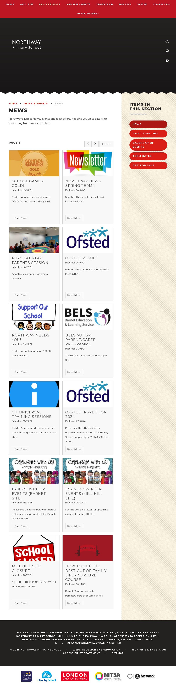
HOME (13, 103)
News (58, 103)
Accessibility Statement (81, 653)
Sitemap (118, 653)
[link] (88, 144)
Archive (106, 144)
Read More (21, 218)
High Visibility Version (149, 649)
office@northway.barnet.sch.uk (96, 643)
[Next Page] (95, 144)
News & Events (36, 103)
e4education (110, 649)
